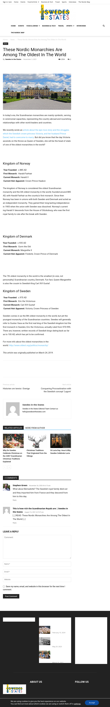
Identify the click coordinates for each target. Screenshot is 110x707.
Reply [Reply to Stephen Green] (15, 500)
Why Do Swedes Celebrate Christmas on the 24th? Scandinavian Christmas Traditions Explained (12, 456)
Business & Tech (47, 2)
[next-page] (9, 467)
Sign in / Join (7, 2)
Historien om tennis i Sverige (16, 388)
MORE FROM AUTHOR (35, 428)
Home (16, 2)
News (12, 39)
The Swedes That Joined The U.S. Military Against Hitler (61, 641)
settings (77, 704)
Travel (57, 2)
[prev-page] (4, 467)
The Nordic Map (84, 2)
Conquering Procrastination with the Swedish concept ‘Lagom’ (56, 390)
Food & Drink (33, 2)
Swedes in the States (13, 59)
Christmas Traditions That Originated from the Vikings (37, 453)
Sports (64, 2)
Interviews (72, 2)
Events (23, 2)
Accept (92, 702)
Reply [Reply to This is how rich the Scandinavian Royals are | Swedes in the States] (15, 523)
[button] (103, 26)
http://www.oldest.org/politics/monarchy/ (28, 345)
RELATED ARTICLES (13, 428)
